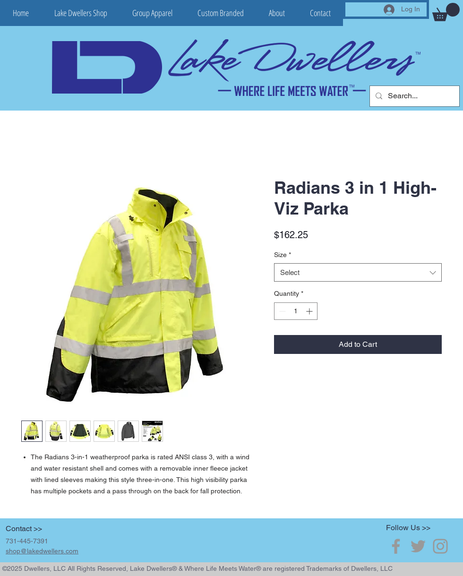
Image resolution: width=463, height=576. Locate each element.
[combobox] (358, 272)
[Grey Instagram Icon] (440, 546)
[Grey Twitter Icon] (418, 546)
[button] (446, 12)
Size (282, 254)
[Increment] (310, 311)
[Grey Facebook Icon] (396, 546)
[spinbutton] (295, 311)
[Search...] (413, 96)
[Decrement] (281, 311)
